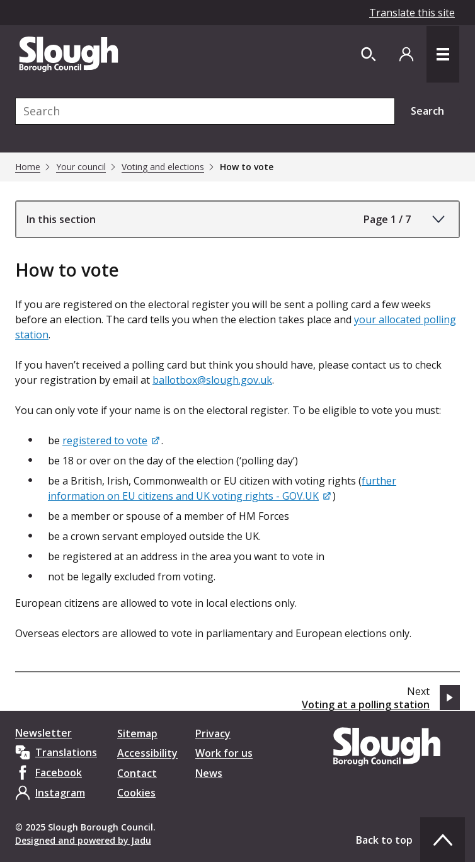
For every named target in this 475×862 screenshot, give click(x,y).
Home (27, 167)
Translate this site (412, 13)
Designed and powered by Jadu (83, 840)
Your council (81, 167)
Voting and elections (163, 167)
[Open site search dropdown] (368, 54)
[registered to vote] (111, 440)
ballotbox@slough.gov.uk (212, 380)
